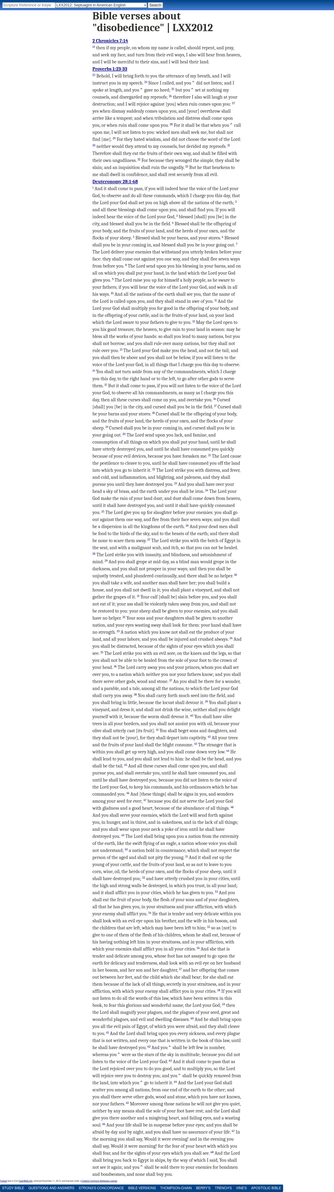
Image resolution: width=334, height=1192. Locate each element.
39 (206, 701)
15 (106, 385)
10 (112, 293)
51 (186, 856)
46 (127, 793)
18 (153, 413)
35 (102, 652)
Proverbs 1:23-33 (109, 69)
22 (153, 469)
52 (143, 877)
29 (114, 138)
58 (218, 990)
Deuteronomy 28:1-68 (115, 181)
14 (93, 47)
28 (171, 124)
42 (209, 737)
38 (135, 694)
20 (123, 434)
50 (126, 849)
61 (107, 1032)
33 (186, 166)
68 (212, 1152)
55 (208, 927)
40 (191, 716)
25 (172, 89)
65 (127, 1103)
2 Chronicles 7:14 (110, 41)
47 (145, 800)
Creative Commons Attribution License (99, 1181)
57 (180, 969)
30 (93, 145)
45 (125, 765)
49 (122, 835)
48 (231, 807)
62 (149, 1046)
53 (216, 892)
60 (192, 1018)
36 (115, 666)
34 (231, 638)
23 (93, 75)
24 (145, 82)
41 (157, 730)
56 (198, 948)
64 (175, 1082)
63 (170, 1060)
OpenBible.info (25, 1181)
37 (170, 680)
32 (139, 159)
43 (195, 744)
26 (170, 96)
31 (228, 145)
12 (193, 321)
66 (103, 1124)
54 (149, 913)
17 (215, 406)
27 (233, 103)
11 (216, 300)
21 (209, 455)
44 (227, 751)
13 (121, 349)
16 (214, 399)
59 (223, 1004)
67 (233, 1131)
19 (107, 427)
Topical (3, 1181)
